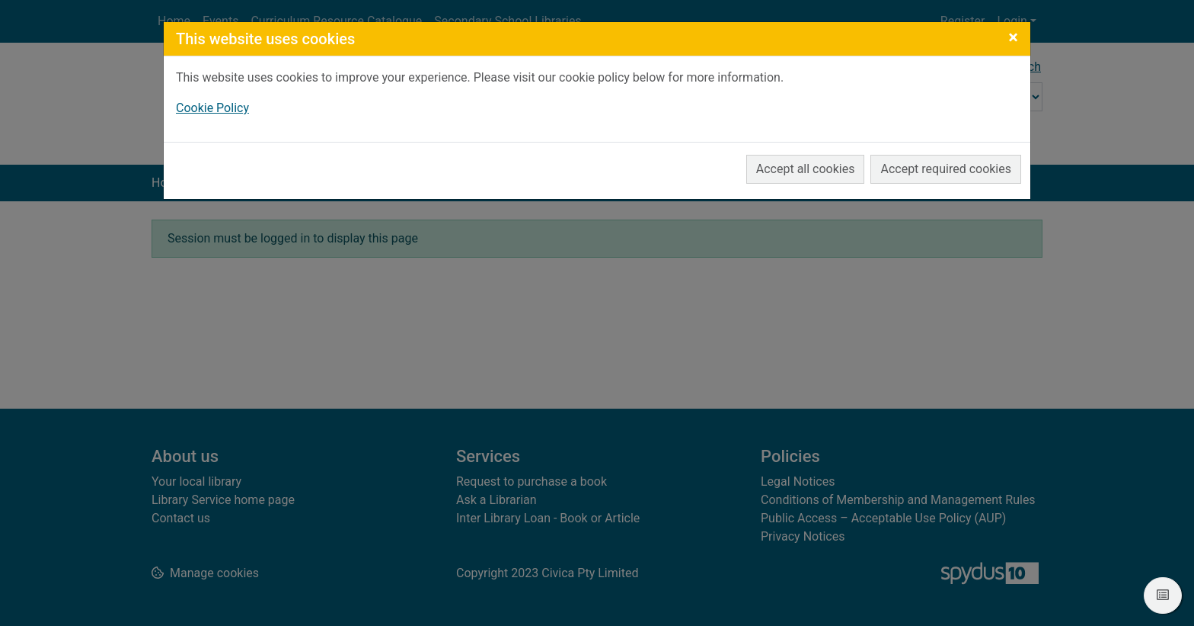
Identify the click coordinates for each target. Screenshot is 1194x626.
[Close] (1013, 37)
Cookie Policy (212, 108)
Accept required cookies (945, 169)
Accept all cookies (805, 169)
